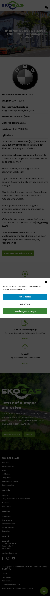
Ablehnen (25, 304)
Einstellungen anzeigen (25, 311)
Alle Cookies (25, 296)
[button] (46, 281)
